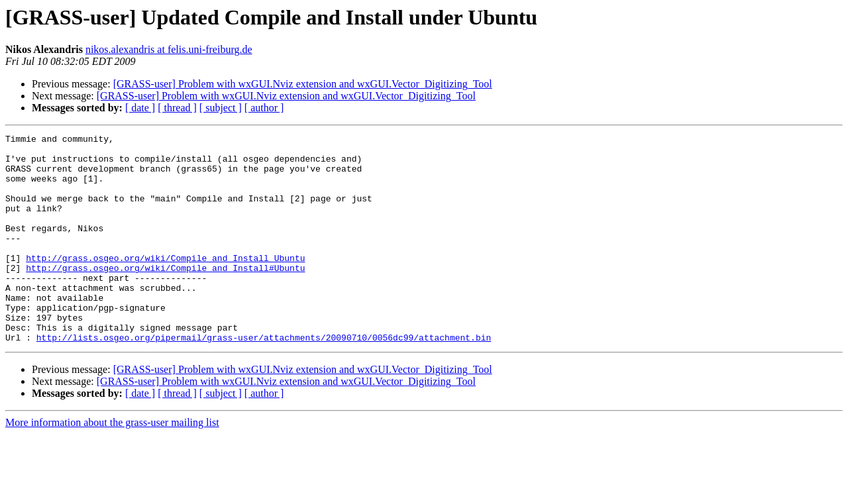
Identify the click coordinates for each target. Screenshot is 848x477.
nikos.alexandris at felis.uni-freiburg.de (168, 49)
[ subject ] (220, 107)
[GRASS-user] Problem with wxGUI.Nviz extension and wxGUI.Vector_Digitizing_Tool (302, 83)
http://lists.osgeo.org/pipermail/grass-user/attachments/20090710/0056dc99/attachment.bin (263, 379)
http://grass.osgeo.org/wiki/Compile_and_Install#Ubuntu (165, 295)
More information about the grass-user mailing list (112, 464)
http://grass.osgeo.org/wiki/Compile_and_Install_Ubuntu (165, 284)
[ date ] (140, 107)
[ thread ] (177, 107)
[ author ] (264, 107)
